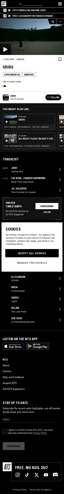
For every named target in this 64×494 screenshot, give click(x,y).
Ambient (29, 74)
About (6, 365)
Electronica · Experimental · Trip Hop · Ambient (26, 127)
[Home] (3, 3)
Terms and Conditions (40, 489)
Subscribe (47, 206)
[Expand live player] (60, 21)
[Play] (32, 37)
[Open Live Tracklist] (51, 21)
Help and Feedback (13, 377)
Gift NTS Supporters (14, 389)
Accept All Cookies (32, 253)
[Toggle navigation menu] (60, 4)
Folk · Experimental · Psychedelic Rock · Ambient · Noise (28, 146)
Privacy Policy (40, 433)
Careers (7, 371)
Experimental (12, 74)
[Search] (20, 4)
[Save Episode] (60, 59)
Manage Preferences (32, 262)
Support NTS (10, 383)
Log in (47, 212)
